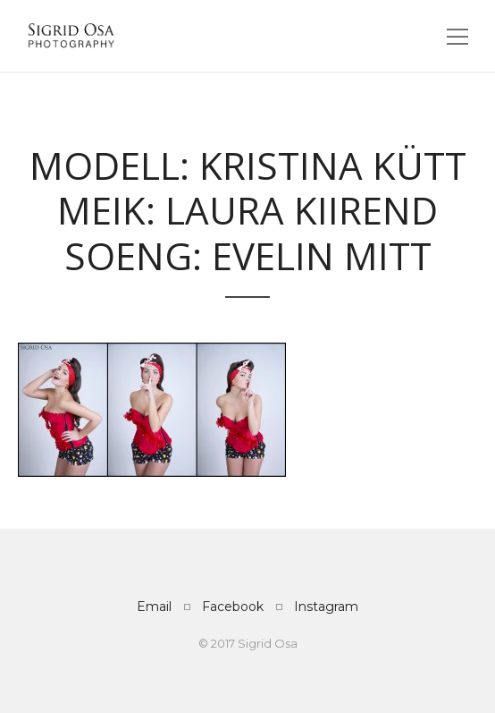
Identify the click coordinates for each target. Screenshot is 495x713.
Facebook (233, 606)
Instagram (326, 606)
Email (154, 606)
